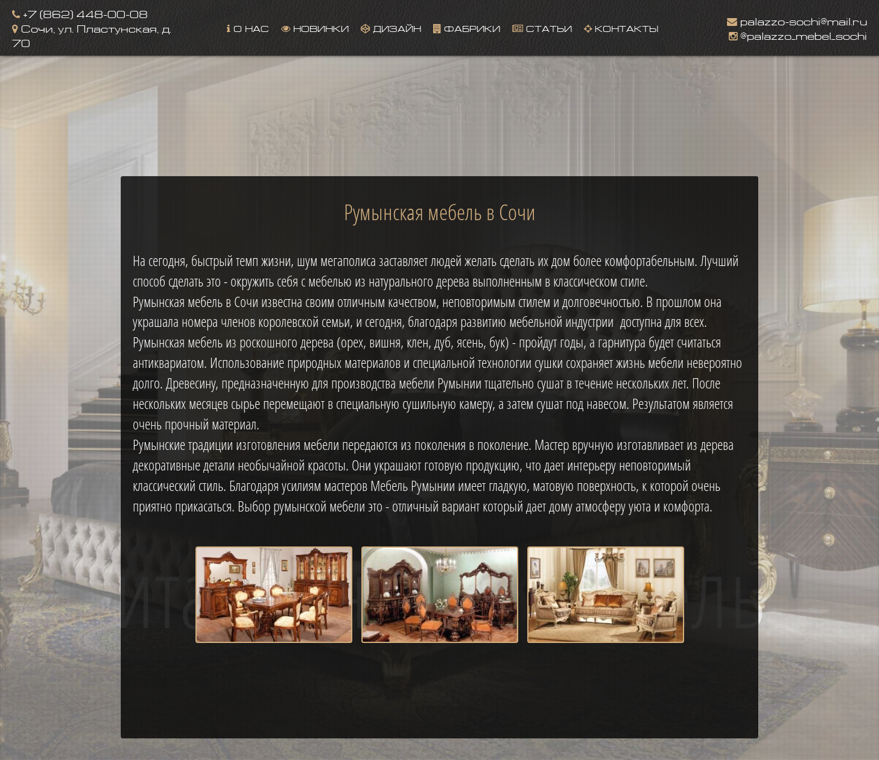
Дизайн (391, 27)
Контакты (621, 27)
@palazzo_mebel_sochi (798, 34)
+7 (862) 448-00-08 (80, 13)
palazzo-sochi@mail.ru (797, 20)
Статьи (542, 27)
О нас (248, 27)
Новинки (315, 27)
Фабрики (466, 27)
